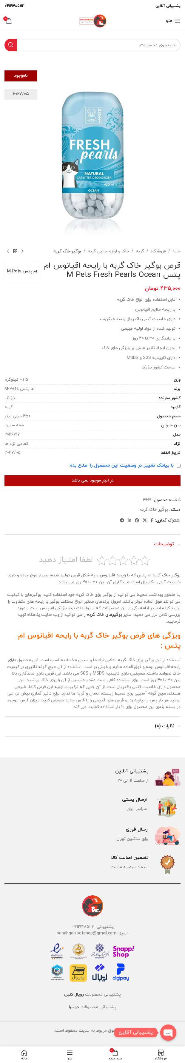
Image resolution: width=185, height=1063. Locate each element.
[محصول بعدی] (8, 251)
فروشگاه (158, 251)
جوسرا (74, 1007)
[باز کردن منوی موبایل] (173, 21)
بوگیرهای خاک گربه (104, 615)
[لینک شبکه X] (145, 520)
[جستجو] (92, 45)
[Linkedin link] (129, 520)
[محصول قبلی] (22, 251)
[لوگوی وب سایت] (92, 20)
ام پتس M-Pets (22, 271)
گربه (140, 251)
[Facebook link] (152, 520)
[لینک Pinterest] (137, 520)
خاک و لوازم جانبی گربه (108, 251)
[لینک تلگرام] (122, 520)
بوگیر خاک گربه (67, 251)
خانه (176, 251)
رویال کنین (74, 994)
